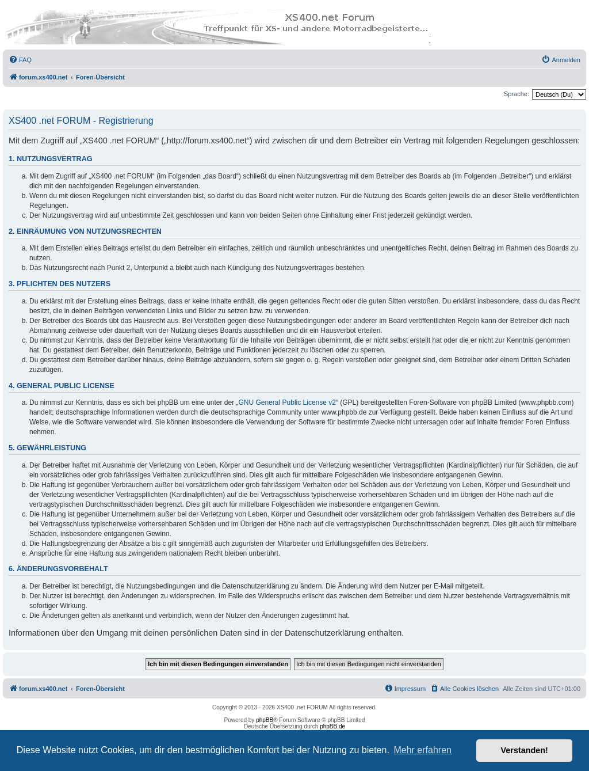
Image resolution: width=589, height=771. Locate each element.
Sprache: (516, 93)
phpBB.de (332, 726)
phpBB (264, 720)
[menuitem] (20, 60)
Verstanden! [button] (524, 750)
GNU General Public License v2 (287, 402)
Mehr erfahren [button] (422, 750)
